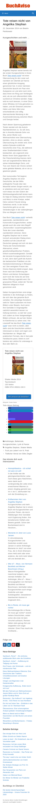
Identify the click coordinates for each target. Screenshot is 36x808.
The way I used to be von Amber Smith (17, 757)
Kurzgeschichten (9, 444)
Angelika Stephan (12, 447)
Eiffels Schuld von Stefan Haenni (15, 736)
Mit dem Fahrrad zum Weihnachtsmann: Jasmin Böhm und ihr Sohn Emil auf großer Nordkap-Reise (17, 693)
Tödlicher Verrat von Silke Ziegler (18, 454)
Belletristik (19, 441)
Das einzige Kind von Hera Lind (14, 733)
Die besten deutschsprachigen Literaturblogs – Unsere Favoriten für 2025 (16, 792)
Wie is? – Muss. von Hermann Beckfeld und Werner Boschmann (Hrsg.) (20, 566)
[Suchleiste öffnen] (33, 13)
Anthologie (9, 441)
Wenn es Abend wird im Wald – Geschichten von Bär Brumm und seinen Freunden (17, 716)
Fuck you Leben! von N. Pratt (17, 451)
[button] (9, 408)
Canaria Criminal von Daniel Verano (16, 749)
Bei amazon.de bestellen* (18, 397)
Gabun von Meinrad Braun (12, 775)
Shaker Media (26, 447)
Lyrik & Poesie (23, 444)
